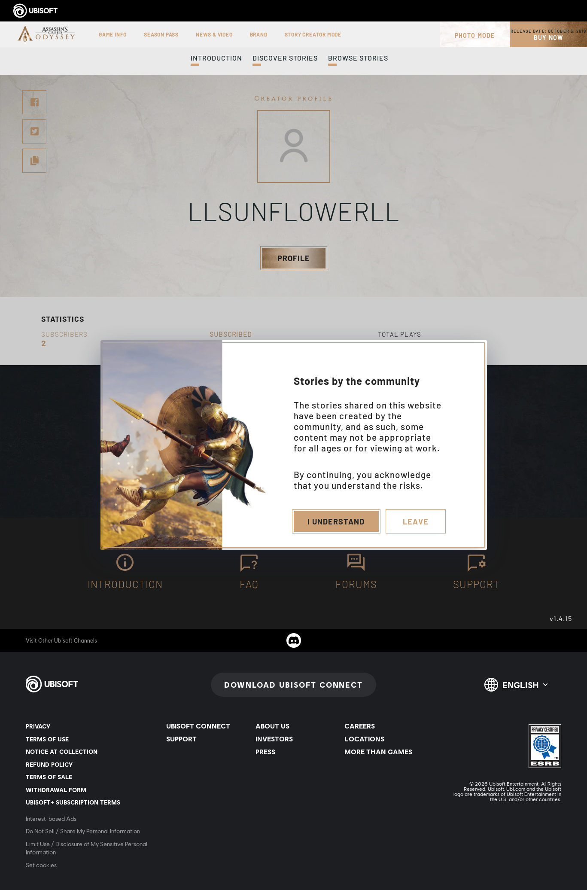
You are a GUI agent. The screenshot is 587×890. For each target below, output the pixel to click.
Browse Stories (358, 58)
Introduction (216, 58)
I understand (336, 521)
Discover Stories (285, 58)
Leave (416, 521)
